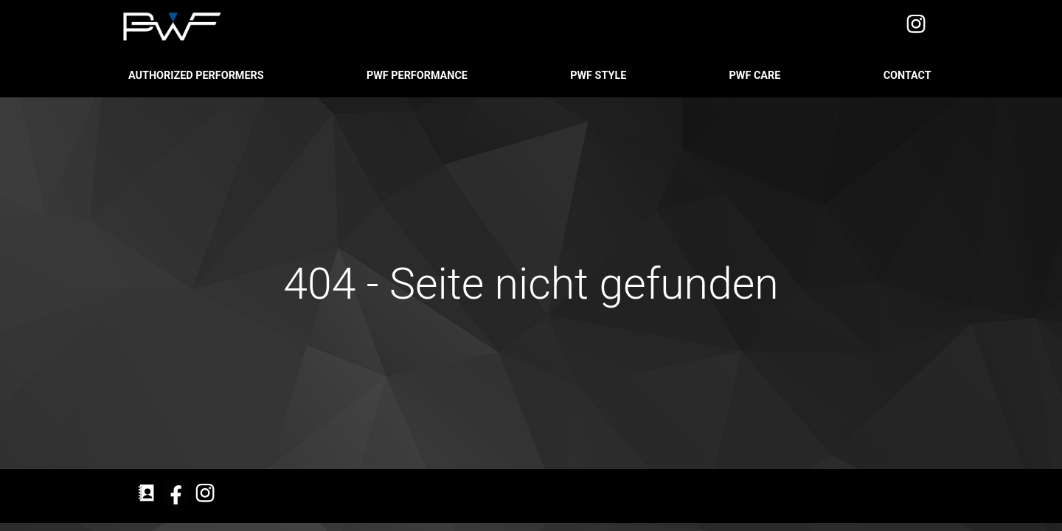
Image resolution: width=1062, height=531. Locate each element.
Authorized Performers (197, 75)
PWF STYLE (599, 75)
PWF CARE (756, 75)
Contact (909, 75)
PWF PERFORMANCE (419, 75)
